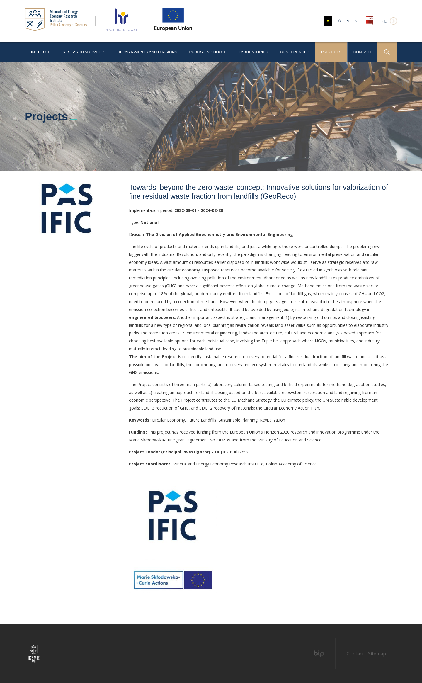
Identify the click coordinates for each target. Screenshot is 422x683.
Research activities (84, 52)
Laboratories (253, 52)
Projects (331, 52)
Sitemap (377, 653)
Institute (41, 52)
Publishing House (208, 52)
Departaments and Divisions (147, 52)
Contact (362, 52)
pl (384, 21)
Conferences (294, 52)
